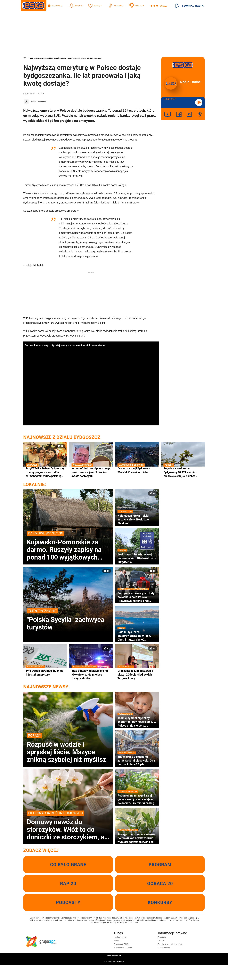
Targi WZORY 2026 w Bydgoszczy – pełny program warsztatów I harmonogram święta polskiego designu (45, 472)
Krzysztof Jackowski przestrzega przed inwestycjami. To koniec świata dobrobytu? (91, 472)
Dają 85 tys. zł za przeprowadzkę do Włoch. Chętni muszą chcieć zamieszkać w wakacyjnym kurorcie (136, 635)
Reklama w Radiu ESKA (123, 948)
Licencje (161, 941)
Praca (116, 941)
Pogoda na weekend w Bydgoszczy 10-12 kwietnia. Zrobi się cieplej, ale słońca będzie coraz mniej (182, 472)
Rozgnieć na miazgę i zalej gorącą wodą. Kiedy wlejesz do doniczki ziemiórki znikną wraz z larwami (136, 799)
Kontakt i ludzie (120, 937)
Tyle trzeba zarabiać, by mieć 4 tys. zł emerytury (45, 672)
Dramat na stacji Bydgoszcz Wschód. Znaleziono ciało (136, 470)
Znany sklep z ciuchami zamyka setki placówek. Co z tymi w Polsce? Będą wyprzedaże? (136, 760)
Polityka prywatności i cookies (170, 944)
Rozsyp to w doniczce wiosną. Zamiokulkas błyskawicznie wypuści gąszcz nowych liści (136, 838)
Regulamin (162, 937)
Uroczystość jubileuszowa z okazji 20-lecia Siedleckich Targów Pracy (136, 674)
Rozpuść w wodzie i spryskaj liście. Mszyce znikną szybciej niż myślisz (68, 748)
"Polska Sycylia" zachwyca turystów (68, 619)
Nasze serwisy (114, 956)
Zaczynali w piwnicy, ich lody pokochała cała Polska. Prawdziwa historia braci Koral (136, 597)
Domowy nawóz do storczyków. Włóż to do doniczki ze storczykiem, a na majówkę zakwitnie (68, 826)
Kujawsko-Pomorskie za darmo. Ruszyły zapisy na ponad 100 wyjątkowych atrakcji (68, 546)
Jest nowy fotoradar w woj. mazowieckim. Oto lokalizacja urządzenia (136, 558)
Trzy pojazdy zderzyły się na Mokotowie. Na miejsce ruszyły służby (91, 674)
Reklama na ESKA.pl (122, 944)
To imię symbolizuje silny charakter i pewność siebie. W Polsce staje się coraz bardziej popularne (136, 721)
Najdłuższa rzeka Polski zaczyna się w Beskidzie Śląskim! (136, 519)
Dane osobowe (164, 948)
